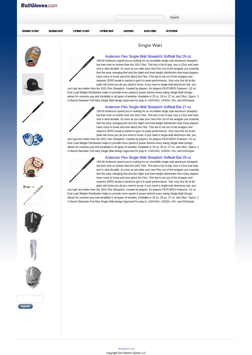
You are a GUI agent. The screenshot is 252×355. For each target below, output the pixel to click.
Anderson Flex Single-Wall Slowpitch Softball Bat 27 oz (148, 107)
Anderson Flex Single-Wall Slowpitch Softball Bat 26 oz (148, 56)
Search (174, 17)
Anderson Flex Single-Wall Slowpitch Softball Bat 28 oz (148, 157)
